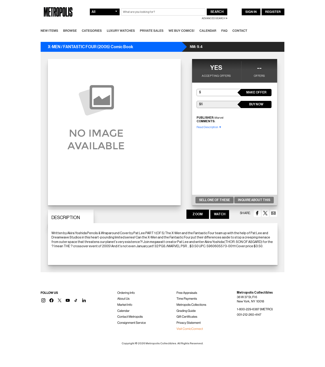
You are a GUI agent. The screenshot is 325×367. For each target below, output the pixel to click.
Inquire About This (254, 200)
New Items (49, 30)
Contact (239, 30)
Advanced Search (213, 18)
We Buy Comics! (182, 30)
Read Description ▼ (209, 127)
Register (273, 12)
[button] (43, 300)
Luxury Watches (121, 30)
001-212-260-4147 (249, 314)
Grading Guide (186, 311)
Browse (70, 30)
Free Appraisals (186, 293)
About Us (123, 298)
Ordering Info (126, 293)
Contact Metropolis (130, 316)
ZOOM (198, 214)
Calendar (208, 30)
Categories (92, 30)
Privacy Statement (188, 322)
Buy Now (256, 104)
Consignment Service (131, 322)
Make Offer (256, 92)
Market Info (124, 304)
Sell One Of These (214, 200)
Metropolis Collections (191, 304)
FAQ (224, 30)
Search (217, 12)
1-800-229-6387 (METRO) (255, 309)
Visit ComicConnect (189, 329)
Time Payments (186, 298)
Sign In (251, 12)
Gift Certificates (186, 316)
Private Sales (152, 30)
